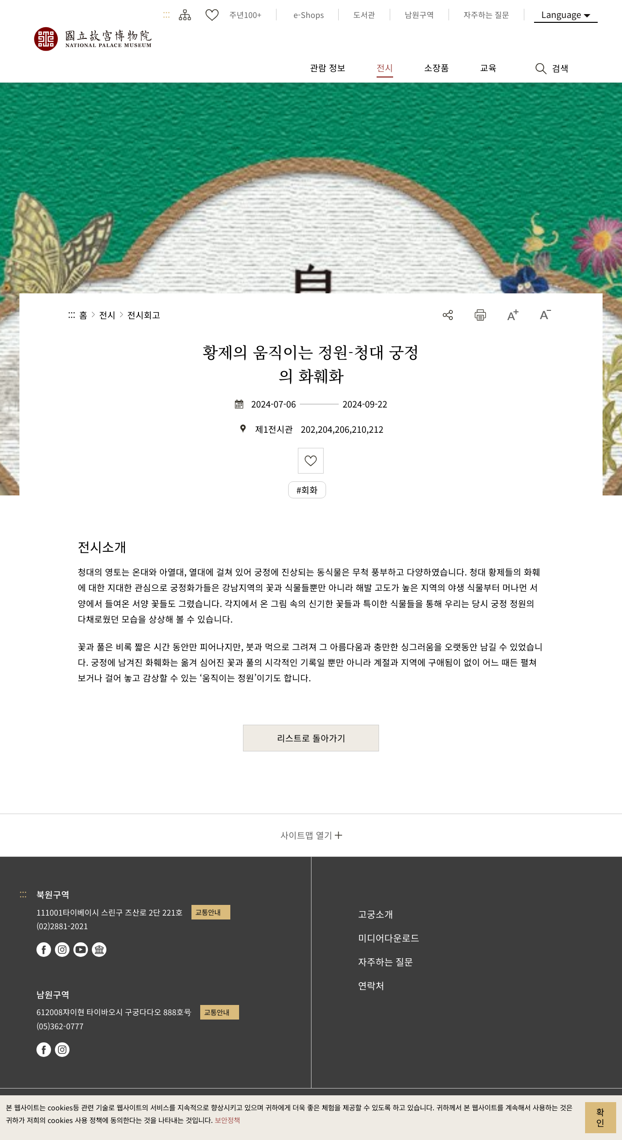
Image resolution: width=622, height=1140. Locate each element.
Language (561, 14)
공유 (447, 314)
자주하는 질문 (385, 962)
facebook (43, 949)
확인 (600, 1117)
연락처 (371, 985)
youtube (80, 949)
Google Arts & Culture (99, 949)
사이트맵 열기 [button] (306, 835)
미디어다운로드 (388, 938)
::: (166, 14)
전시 (107, 314)
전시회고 (143, 314)
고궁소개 (375, 914)
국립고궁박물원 (92, 38)
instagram (62, 949)
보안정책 (227, 1120)
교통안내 (208, 912)
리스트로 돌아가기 (311, 738)
